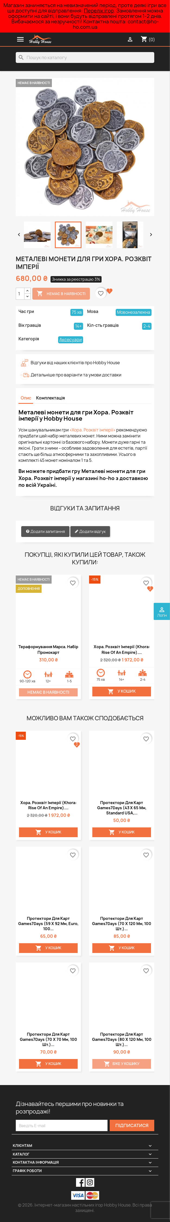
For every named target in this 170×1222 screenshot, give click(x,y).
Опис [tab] (26, 398)
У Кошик (122, 691)
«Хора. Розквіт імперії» (92, 430)
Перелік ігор (99, 10)
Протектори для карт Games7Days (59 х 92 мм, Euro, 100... (48, 923)
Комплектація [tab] (50, 398)
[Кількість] (20, 294)
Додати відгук (90, 531)
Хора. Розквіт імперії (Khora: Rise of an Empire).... (122, 649)
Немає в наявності (61, 293)
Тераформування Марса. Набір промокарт (48, 649)
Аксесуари (70, 340)
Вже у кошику (122, 1064)
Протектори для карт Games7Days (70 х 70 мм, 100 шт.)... (48, 1039)
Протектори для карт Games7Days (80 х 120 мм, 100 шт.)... (122, 1039)
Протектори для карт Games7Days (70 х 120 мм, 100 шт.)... (121, 923)
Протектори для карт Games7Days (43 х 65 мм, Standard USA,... (121, 807)
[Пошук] (85, 57)
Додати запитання (45, 531)
